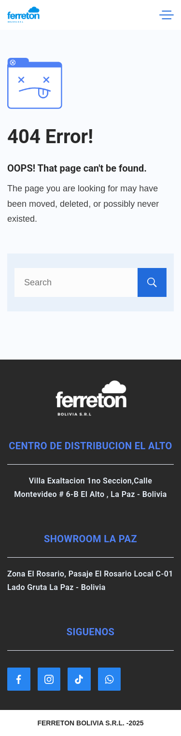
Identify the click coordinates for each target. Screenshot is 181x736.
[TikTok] (79, 679)
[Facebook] (18, 679)
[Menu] (166, 15)
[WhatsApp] (109, 679)
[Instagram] (49, 679)
